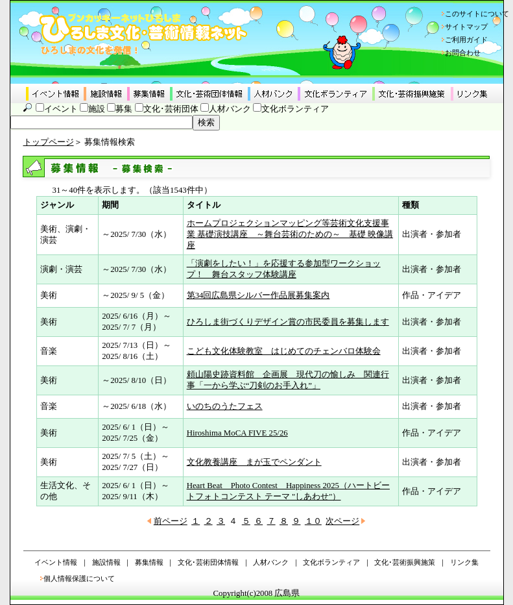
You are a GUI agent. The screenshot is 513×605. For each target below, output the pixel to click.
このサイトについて (477, 14)
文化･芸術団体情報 (208, 562)
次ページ (342, 521)
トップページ (48, 142)
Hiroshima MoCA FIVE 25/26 (237, 433)
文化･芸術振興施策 (404, 562)
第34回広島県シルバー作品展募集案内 (258, 295)
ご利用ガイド (466, 39)
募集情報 (149, 562)
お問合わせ (463, 52)
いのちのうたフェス (225, 406)
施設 (96, 109)
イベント (61, 109)
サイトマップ (466, 27)
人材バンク (230, 109)
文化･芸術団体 (170, 109)
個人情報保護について (79, 578)
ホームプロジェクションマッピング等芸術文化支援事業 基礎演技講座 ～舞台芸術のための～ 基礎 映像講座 (290, 234)
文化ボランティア (295, 109)
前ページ (170, 521)
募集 (123, 109)
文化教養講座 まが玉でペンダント (254, 462)
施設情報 (106, 562)
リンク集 (464, 562)
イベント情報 (55, 562)
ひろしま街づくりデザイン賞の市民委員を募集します (288, 322)
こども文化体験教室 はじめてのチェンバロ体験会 (284, 351)
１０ (313, 521)
